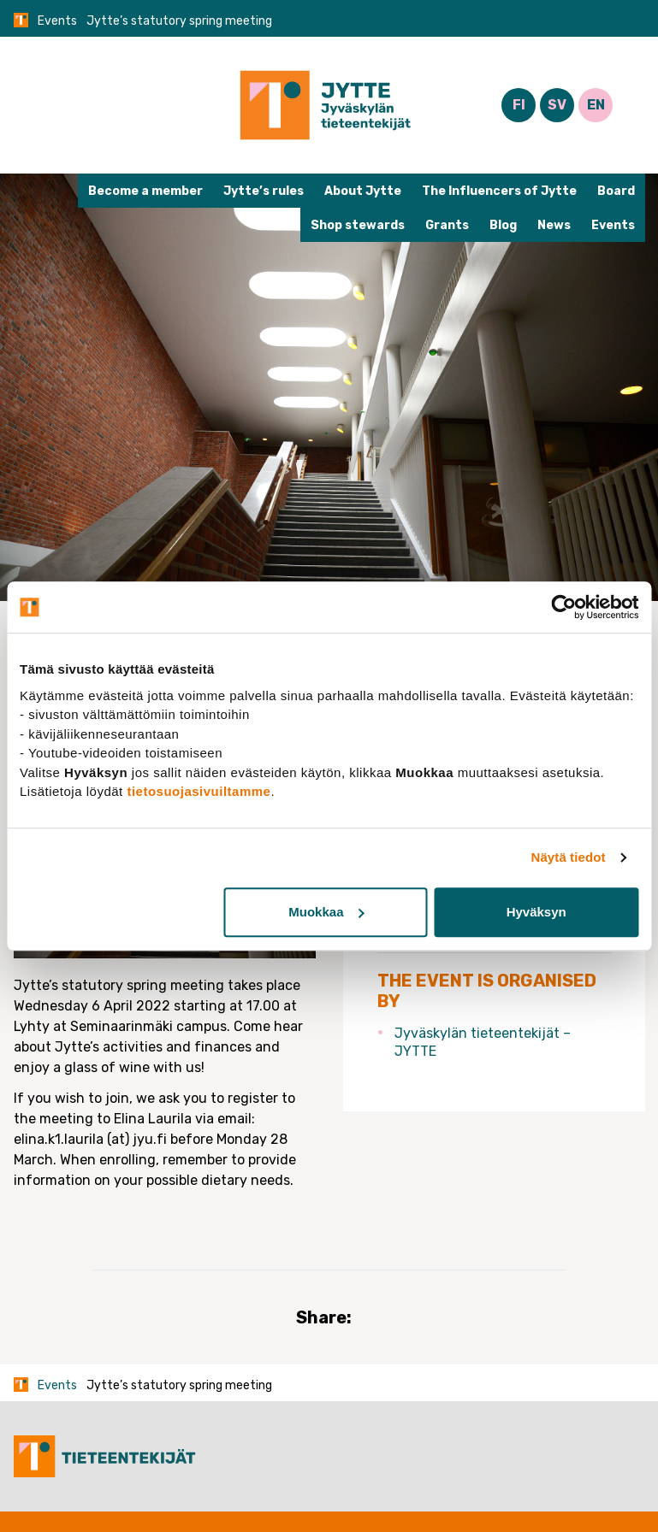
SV (557, 105)
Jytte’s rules (263, 191)
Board (616, 191)
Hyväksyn (536, 911)
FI (519, 105)
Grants (447, 225)
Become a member (145, 191)
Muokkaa (326, 911)
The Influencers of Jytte (499, 191)
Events (57, 21)
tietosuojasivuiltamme (198, 791)
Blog (503, 225)
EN (596, 105)
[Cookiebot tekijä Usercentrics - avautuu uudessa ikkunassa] (563, 607)
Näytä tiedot (568, 857)
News (554, 225)
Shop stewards (358, 225)
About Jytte (362, 191)
